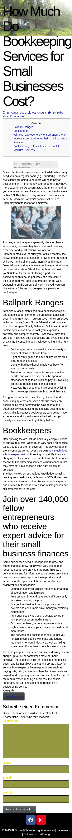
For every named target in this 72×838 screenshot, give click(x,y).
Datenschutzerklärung (37, 834)
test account (37, 112)
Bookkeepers (21, 130)
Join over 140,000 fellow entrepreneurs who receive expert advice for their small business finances (40, 138)
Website (8, 792)
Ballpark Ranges (23, 127)
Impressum (63, 830)
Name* (7, 762)
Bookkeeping (14, 696)
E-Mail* (7, 777)
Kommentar (10, 720)
